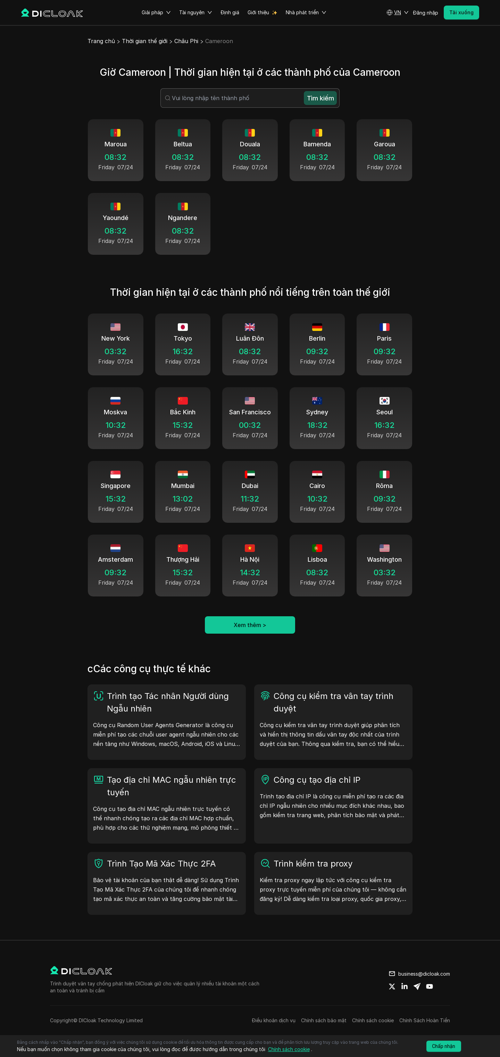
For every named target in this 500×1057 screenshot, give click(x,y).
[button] (397, 12)
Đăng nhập (425, 13)
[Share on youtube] (429, 986)
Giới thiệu (258, 12)
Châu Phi (186, 41)
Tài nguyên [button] (195, 12)
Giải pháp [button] (156, 12)
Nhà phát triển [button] (306, 12)
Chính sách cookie (373, 1020)
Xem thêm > (250, 624)
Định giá (229, 12)
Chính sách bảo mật (324, 1020)
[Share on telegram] (417, 986)
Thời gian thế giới (144, 41)
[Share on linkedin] (404, 986)
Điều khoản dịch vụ (273, 1020)
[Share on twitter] (392, 986)
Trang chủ (101, 41)
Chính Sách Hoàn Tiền (424, 1020)
